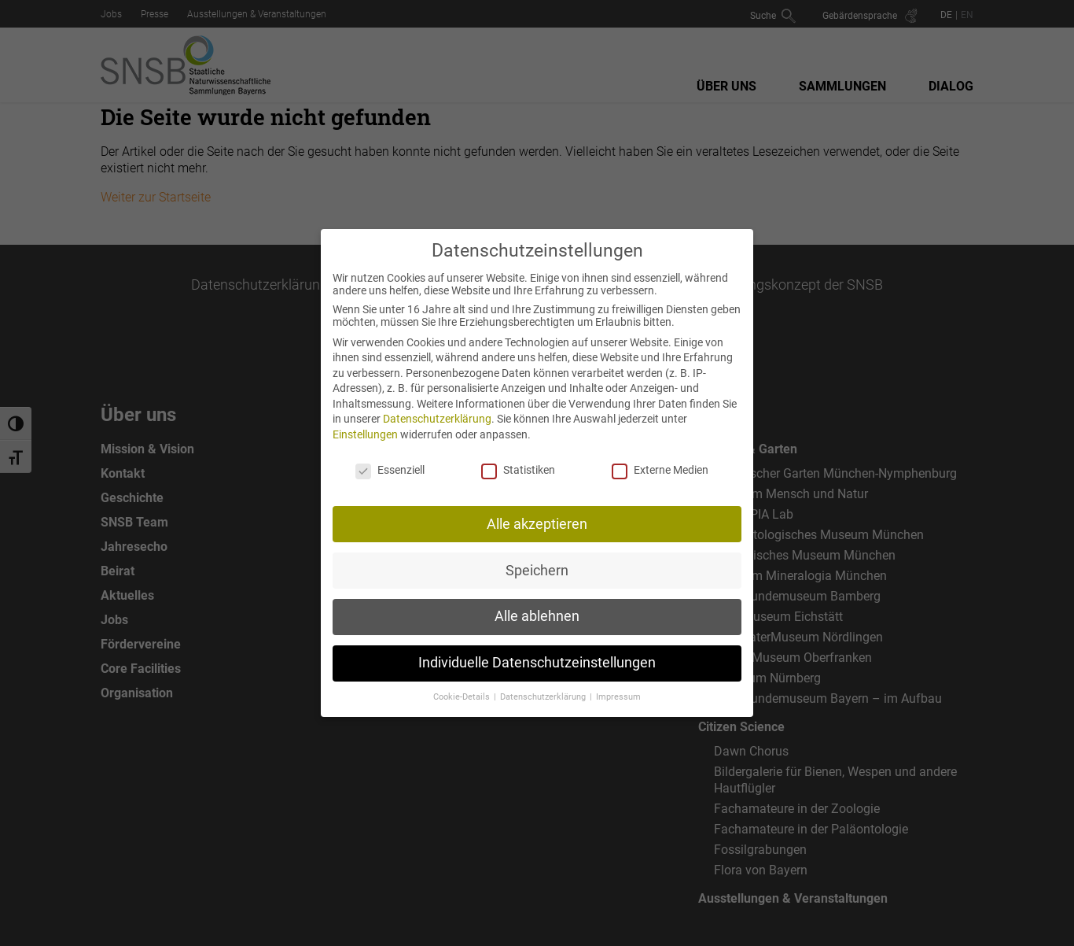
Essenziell (390, 458)
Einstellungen (365, 422)
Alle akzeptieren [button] (537, 511)
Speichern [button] (537, 558)
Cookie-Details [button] (462, 685)
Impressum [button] (618, 685)
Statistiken (518, 458)
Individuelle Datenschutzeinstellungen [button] (537, 651)
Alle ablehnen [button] (537, 604)
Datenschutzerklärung (437, 407)
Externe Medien (660, 458)
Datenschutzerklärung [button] (544, 685)
